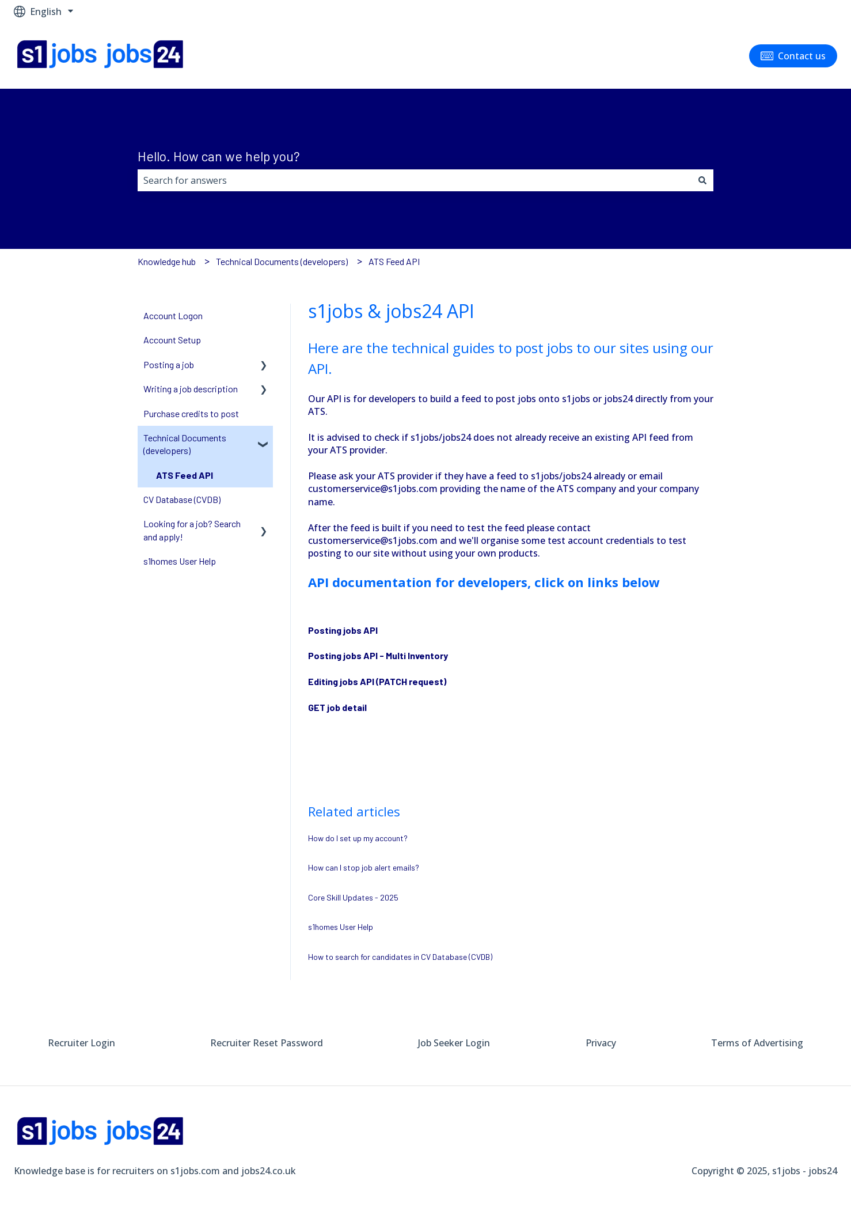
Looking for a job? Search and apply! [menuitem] (192, 530)
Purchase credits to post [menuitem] (191, 413)
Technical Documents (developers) (282, 261)
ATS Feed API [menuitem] (184, 475)
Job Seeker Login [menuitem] (454, 1043)
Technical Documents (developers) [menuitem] (184, 444)
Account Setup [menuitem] (172, 339)
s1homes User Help (340, 927)
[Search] (702, 180)
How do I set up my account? (358, 838)
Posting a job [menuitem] (168, 364)
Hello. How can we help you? (219, 156)
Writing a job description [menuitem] (190, 388)
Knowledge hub (167, 261)
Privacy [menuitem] (601, 1043)
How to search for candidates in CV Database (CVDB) (400, 957)
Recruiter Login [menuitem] (81, 1043)
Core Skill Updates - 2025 (353, 897)
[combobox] (415, 180)
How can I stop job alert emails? (363, 867)
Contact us (793, 56)
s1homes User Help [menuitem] (179, 560)
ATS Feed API (394, 261)
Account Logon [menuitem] (173, 315)
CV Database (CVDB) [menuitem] (182, 499)
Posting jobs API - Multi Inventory (378, 655)
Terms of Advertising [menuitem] (757, 1043)
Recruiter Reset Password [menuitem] (266, 1043)
